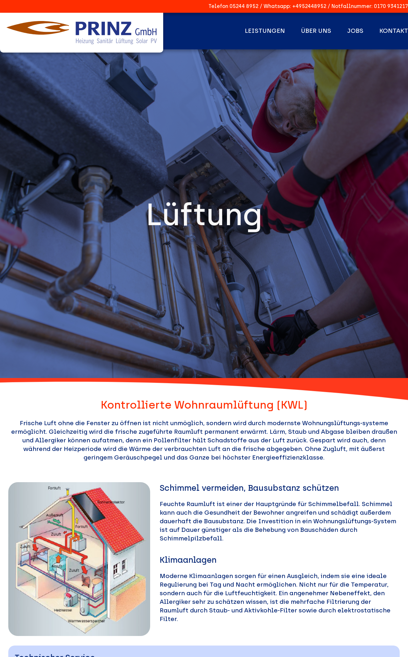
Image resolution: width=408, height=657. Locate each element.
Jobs (355, 30)
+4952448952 (309, 6)
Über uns (316, 30)
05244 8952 (244, 6)
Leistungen (265, 30)
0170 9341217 (391, 6)
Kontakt (393, 30)
